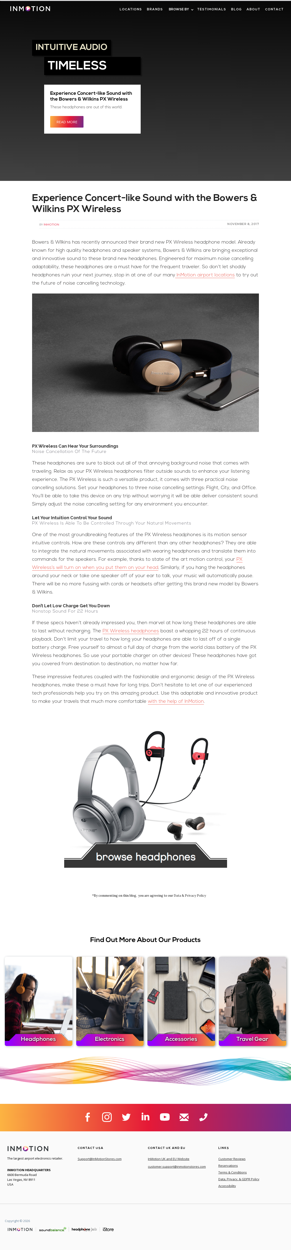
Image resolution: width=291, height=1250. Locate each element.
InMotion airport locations (205, 275)
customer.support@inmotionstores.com (177, 1166)
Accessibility (227, 1186)
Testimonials (211, 9)
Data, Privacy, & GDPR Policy (238, 1179)
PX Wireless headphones (131, 631)
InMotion (51, 224)
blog (236, 9)
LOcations (131, 9)
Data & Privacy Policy (190, 896)
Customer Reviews (232, 1159)
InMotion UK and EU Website (168, 1159)
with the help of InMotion (176, 701)
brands (155, 9)
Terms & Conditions (232, 1172)
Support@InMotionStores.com (100, 1159)
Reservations (228, 1165)
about (253, 9)
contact (274, 9)
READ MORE (66, 121)
